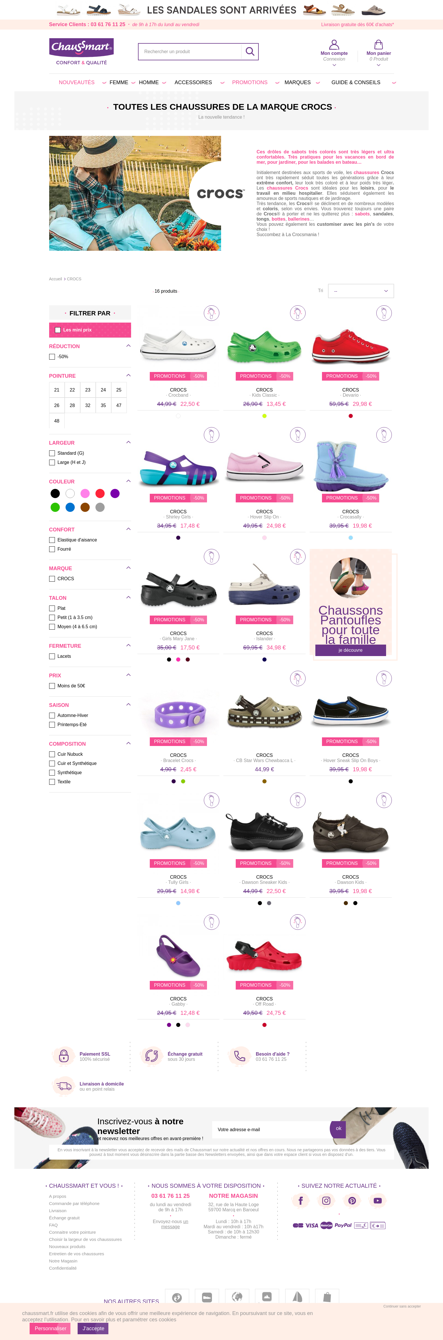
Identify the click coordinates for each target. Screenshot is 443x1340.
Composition (67, 744)
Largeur (62, 443)
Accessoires (199, 82)
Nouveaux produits (68, 1246)
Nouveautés (81, 82)
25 (119, 389)
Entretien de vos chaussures (78, 1253)
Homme (151, 82)
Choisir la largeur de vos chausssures (87, 1239)
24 (103, 389)
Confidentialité (63, 1268)
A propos (58, 1196)
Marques (301, 82)
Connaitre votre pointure (74, 1232)
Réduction (64, 346)
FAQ (53, 1225)
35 (103, 405)
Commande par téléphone (75, 1203)
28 (72, 405)
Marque (60, 568)
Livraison (58, 1210)
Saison (59, 705)
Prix (55, 675)
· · (178, 395)
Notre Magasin (64, 1260)
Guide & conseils (362, 82)
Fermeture (65, 646)
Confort (62, 530)
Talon (58, 598)
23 (87, 389)
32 (87, 405)
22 (72, 389)
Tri (320, 290)
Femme (121, 82)
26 (56, 405)
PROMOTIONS (254, 82)
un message (178, 1224)
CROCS (178, 389)
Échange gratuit (65, 1217)
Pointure (62, 376)
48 (56, 420)
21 (56, 389)
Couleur (62, 482)
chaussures (366, 172)
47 (119, 405)
